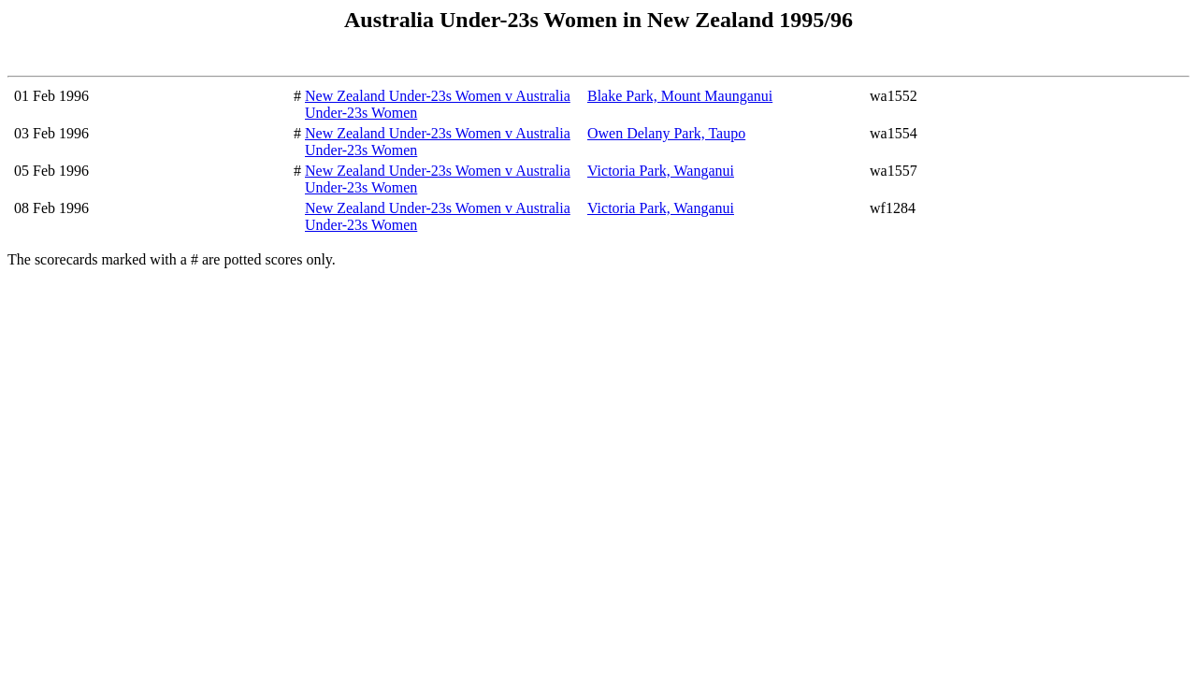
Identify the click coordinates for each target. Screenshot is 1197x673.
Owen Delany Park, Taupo (666, 133)
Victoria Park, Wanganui (660, 171)
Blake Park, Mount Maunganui (679, 96)
